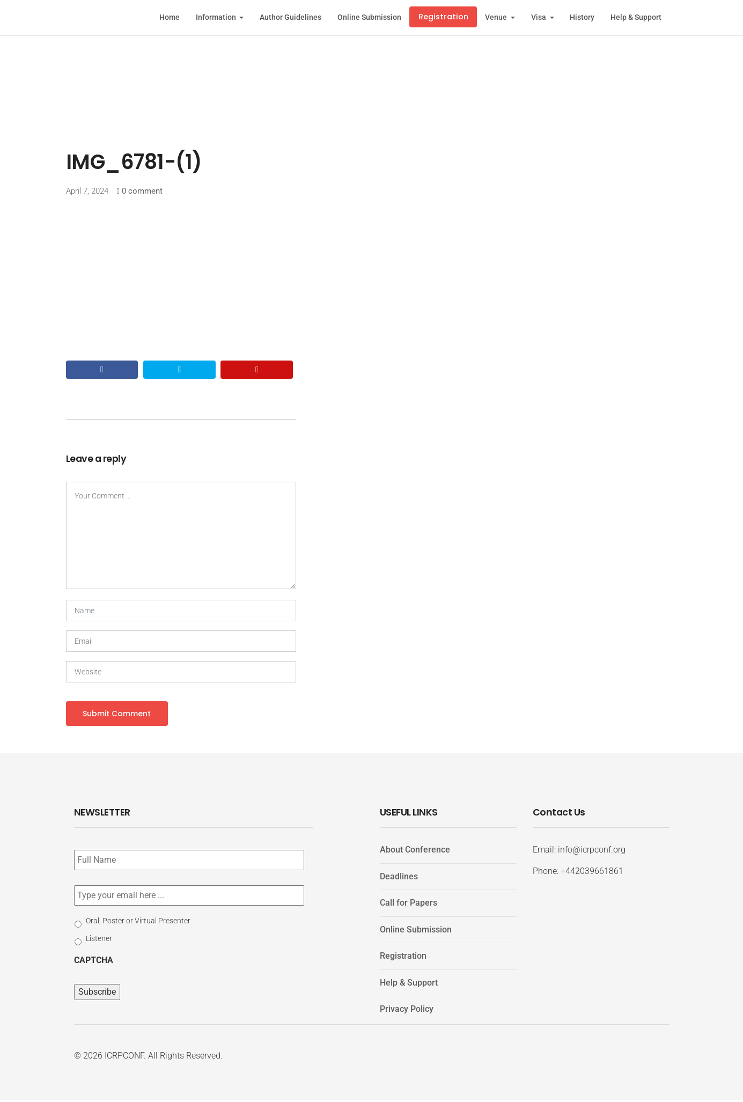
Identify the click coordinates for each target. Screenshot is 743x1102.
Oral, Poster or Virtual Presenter (138, 922)
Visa (539, 17)
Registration (443, 16)
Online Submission (369, 17)
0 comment (142, 191)
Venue (497, 17)
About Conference (415, 851)
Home (169, 17)
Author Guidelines (290, 17)
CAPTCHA (93, 962)
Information (217, 17)
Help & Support (635, 17)
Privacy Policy (406, 1011)
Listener (99, 940)
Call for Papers (408, 905)
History (582, 17)
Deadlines (399, 878)
